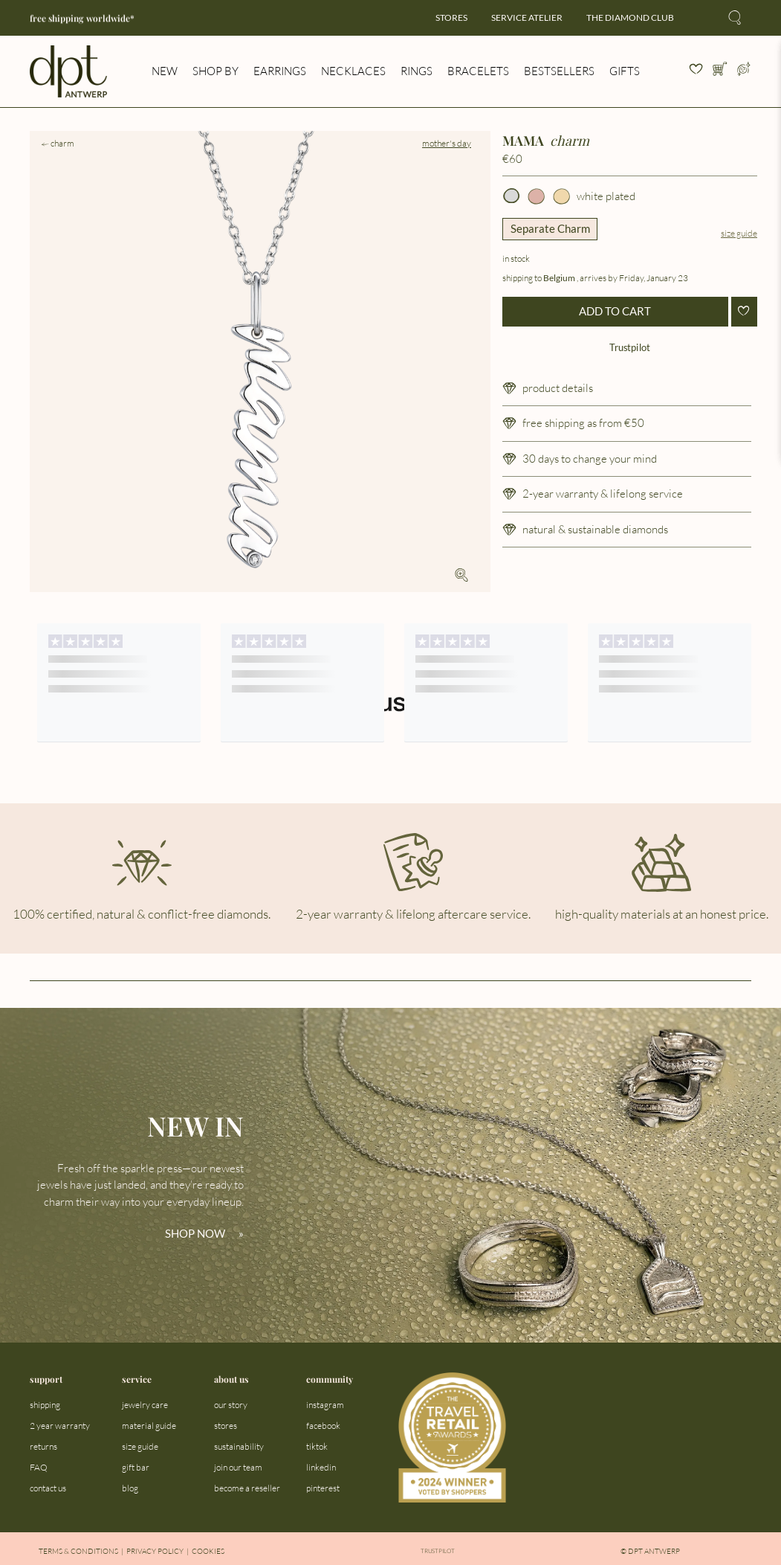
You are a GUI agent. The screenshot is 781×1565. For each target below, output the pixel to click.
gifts (624, 71)
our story (230, 1404)
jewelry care (145, 1404)
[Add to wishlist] (744, 312)
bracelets (478, 71)
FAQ (39, 1467)
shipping (45, 1404)
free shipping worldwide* (82, 19)
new (165, 71)
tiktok (317, 1446)
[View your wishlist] (696, 71)
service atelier (527, 17)
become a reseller (247, 1488)
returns (43, 1446)
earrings (279, 71)
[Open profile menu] (743, 71)
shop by (215, 71)
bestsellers (559, 71)
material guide (149, 1425)
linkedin (321, 1467)
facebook (323, 1425)
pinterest (323, 1488)
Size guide (739, 233)
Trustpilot (629, 347)
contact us (48, 1488)
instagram (325, 1404)
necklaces (353, 71)
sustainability (239, 1446)
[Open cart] (720, 71)
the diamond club (630, 17)
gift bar (135, 1467)
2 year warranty (60, 1425)
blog (130, 1488)
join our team (238, 1467)
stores (451, 17)
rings (416, 71)
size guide (140, 1446)
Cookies (208, 1551)
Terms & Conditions (78, 1551)
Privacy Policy (155, 1551)
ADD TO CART (615, 311)
